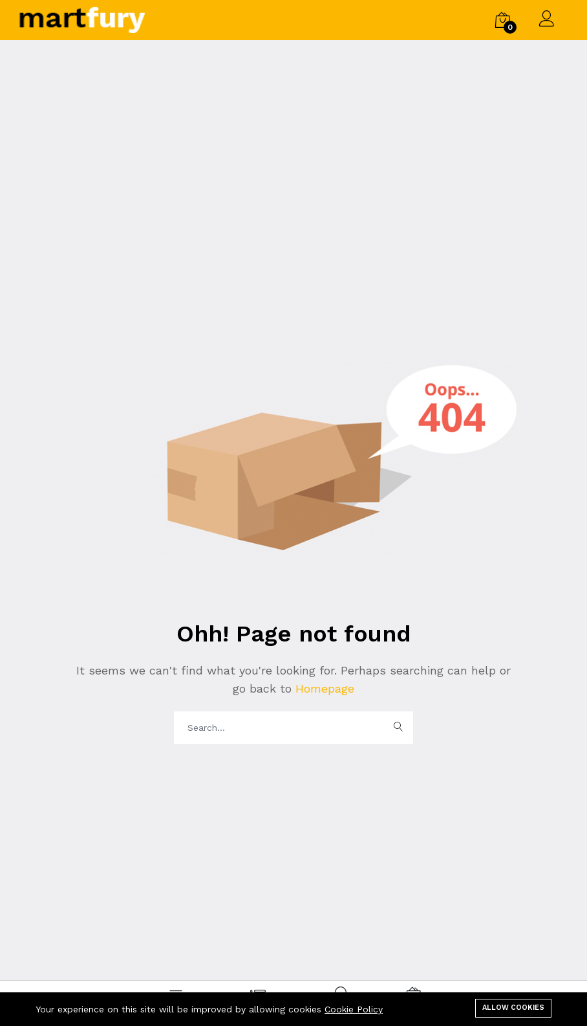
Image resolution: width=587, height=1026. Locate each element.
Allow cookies (513, 1007)
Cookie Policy (354, 1009)
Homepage (323, 688)
